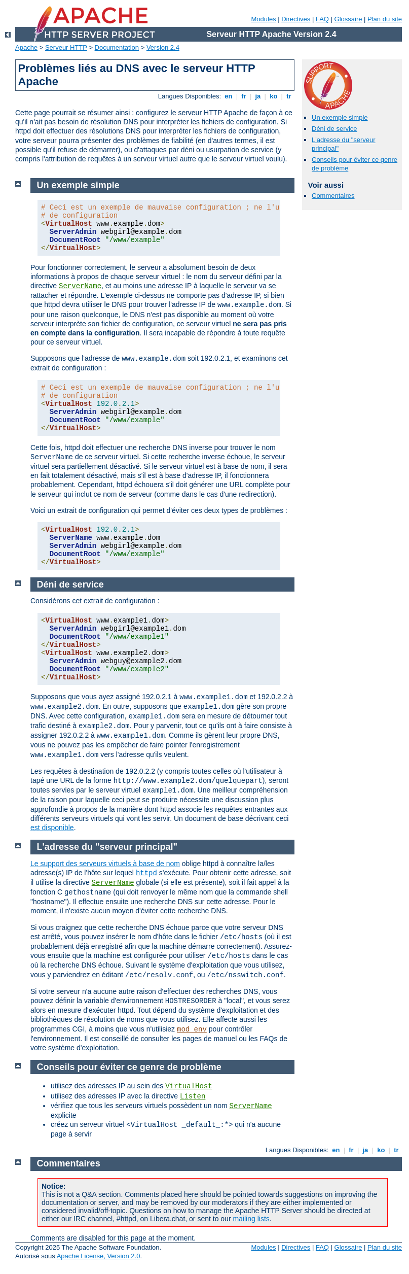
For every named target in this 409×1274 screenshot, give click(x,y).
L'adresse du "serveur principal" (107, 847)
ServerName (80, 286)
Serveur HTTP (66, 47)
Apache (26, 47)
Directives (295, 19)
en (228, 96)
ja (258, 96)
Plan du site (384, 19)
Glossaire (348, 19)
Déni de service (334, 128)
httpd (146, 873)
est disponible (52, 827)
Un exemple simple (340, 117)
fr (244, 96)
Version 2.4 (162, 47)
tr (289, 96)
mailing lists (251, 1219)
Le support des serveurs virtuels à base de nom (105, 863)
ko (273, 96)
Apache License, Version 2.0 (98, 1256)
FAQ (322, 19)
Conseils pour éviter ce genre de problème (129, 1067)
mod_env (192, 1029)
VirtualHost (188, 1086)
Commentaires (333, 195)
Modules (263, 19)
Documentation (117, 47)
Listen (192, 1096)
